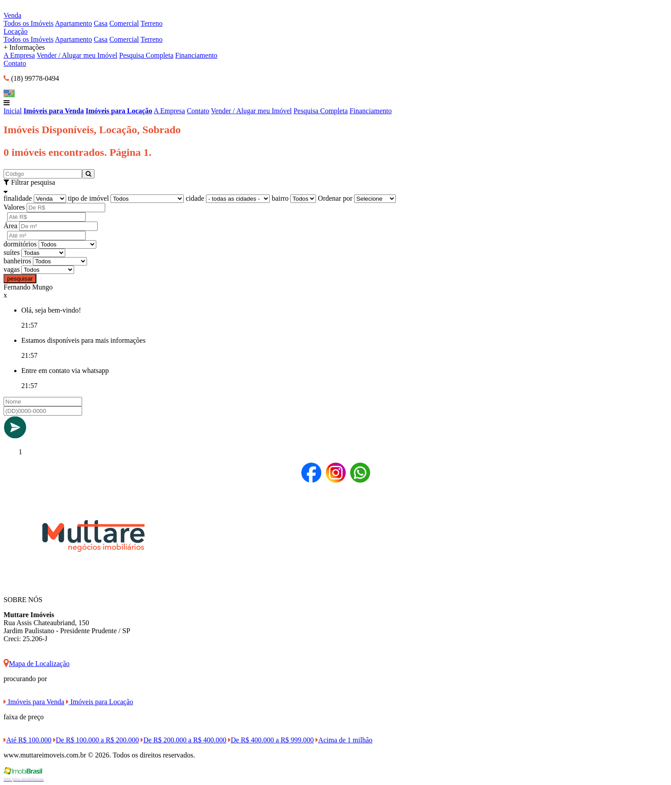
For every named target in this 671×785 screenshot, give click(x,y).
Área (10, 226)
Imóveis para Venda (54, 111)
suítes (12, 252)
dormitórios (20, 244)
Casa (100, 23)
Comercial (124, 23)
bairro (280, 198)
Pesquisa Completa (146, 55)
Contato (15, 63)
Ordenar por (335, 198)
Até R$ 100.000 (27, 740)
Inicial (13, 111)
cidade (195, 198)
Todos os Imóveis (29, 23)
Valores (14, 207)
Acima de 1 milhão (344, 740)
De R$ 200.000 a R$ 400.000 (183, 740)
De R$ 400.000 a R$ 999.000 (271, 740)
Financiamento (196, 55)
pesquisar (20, 278)
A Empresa (19, 55)
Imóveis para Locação (119, 111)
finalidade (18, 198)
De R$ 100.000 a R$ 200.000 (96, 740)
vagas (12, 269)
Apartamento (73, 23)
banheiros (17, 261)
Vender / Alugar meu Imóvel (76, 55)
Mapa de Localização (37, 663)
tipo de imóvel (88, 198)
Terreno (152, 23)
